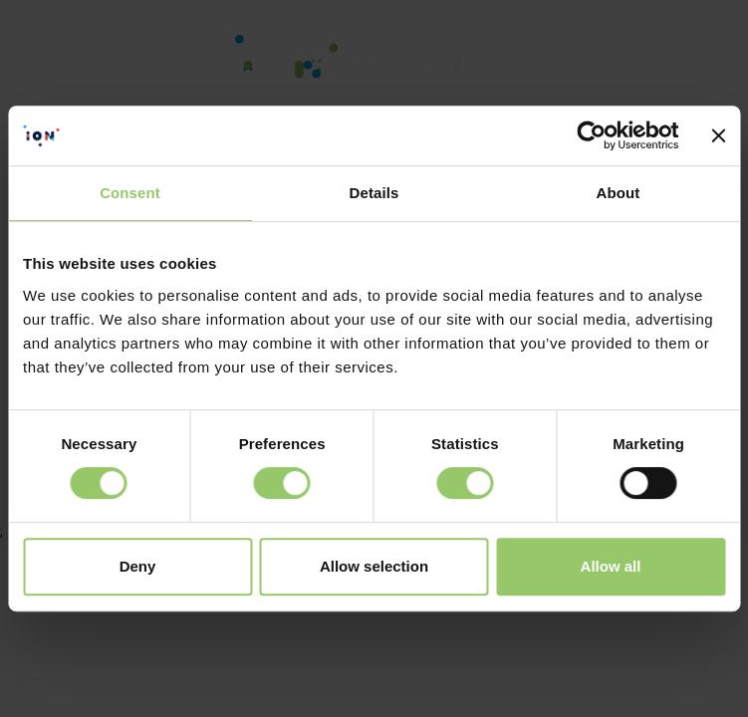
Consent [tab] (130, 192)
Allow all (611, 566)
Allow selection (374, 566)
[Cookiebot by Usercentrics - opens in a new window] (592, 135)
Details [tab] (374, 192)
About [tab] (618, 192)
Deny (138, 566)
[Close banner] (718, 135)
